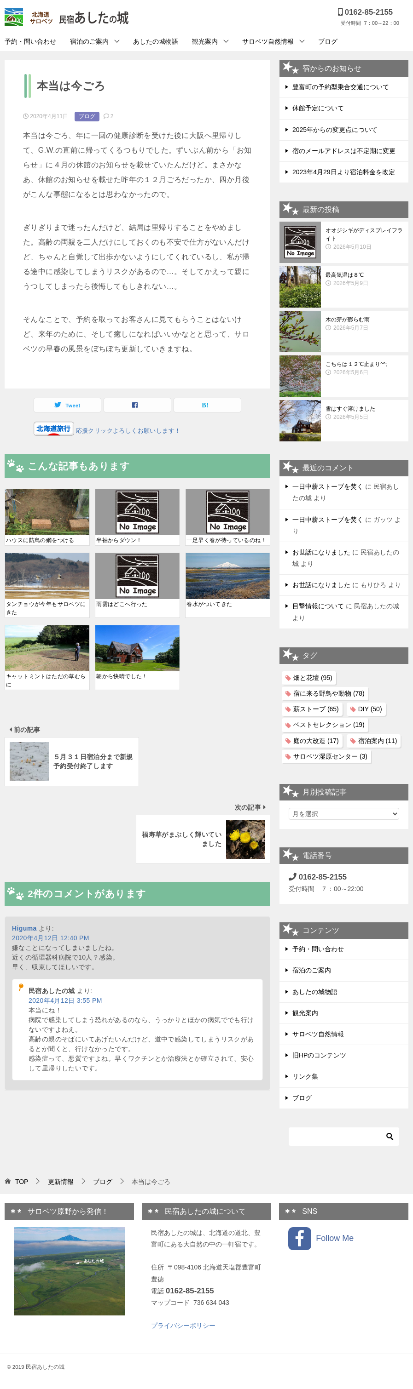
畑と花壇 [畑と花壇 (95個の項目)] (312, 677)
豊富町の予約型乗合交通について (340, 87)
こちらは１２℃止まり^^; (365, 369)
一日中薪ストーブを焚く (327, 486)
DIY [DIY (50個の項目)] (370, 709)
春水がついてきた (209, 604)
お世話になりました (321, 552)
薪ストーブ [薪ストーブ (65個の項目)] (316, 709)
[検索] (344, 1136)
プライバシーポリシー (183, 1325)
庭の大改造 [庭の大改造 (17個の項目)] (316, 740)
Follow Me (321, 1238)
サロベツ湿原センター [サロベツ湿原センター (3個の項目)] (330, 756)
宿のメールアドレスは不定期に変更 (344, 150)
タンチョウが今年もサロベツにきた (46, 608)
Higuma (24, 850)
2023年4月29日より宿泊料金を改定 (343, 172)
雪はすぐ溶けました (365, 413)
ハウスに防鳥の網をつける (40, 540)
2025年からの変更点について (335, 129)
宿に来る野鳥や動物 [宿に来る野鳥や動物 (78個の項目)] (329, 693)
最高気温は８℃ (365, 279)
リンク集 (305, 1076)
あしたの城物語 (155, 41)
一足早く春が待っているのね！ (226, 540)
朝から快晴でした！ (122, 676)
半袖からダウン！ (119, 540)
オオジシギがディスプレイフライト (365, 239)
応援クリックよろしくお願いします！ (127, 430)
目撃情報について (318, 606)
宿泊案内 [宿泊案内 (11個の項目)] (377, 740)
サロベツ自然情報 (268, 41)
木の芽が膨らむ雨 (365, 324)
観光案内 (205, 41)
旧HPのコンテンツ (319, 1055)
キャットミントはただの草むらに (46, 680)
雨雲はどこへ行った (122, 604)
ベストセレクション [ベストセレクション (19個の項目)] (329, 724)
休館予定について (318, 108)
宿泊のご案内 (89, 41)
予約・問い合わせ (30, 41)
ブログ (327, 41)
